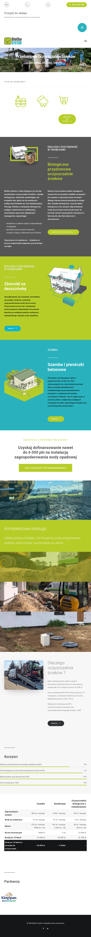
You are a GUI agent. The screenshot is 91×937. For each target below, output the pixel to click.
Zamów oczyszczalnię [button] (63, 232)
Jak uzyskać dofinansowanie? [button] (45, 467)
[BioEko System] (13, 41)
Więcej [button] (12, 328)
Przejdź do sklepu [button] (67, 119)
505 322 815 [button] (76, 4)
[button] (6, 4)
